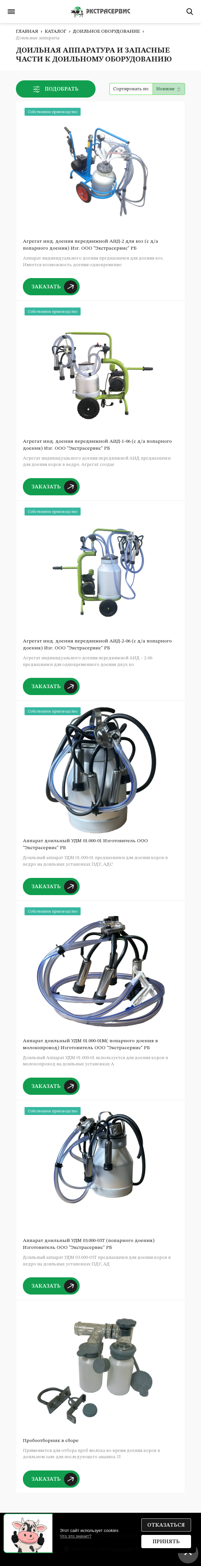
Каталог (55, 31)
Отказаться (166, 1525)
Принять (166, 1542)
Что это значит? (76, 1536)
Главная (27, 31)
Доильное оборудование (106, 31)
